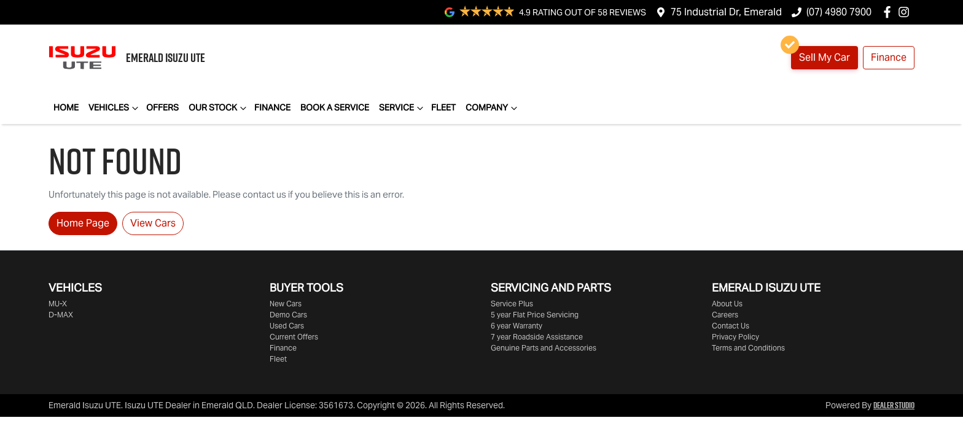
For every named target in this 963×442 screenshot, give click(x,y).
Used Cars (287, 325)
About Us (727, 303)
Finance (888, 57)
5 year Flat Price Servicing (535, 314)
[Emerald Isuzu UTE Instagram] (906, 12)
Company (493, 108)
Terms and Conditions (748, 347)
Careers (725, 314)
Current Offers (294, 336)
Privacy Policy (735, 336)
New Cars (286, 303)
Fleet (443, 107)
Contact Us (730, 325)
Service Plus (512, 303)
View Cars (153, 223)
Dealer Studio (893, 405)
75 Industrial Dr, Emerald (726, 12)
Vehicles (114, 108)
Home (66, 107)
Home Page (83, 223)
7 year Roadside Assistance (537, 336)
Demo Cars (288, 314)
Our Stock (219, 108)
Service (402, 108)
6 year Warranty (516, 325)
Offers (162, 107)
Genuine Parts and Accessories (543, 347)
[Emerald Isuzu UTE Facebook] (889, 12)
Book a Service (334, 107)
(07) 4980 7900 (838, 12)
